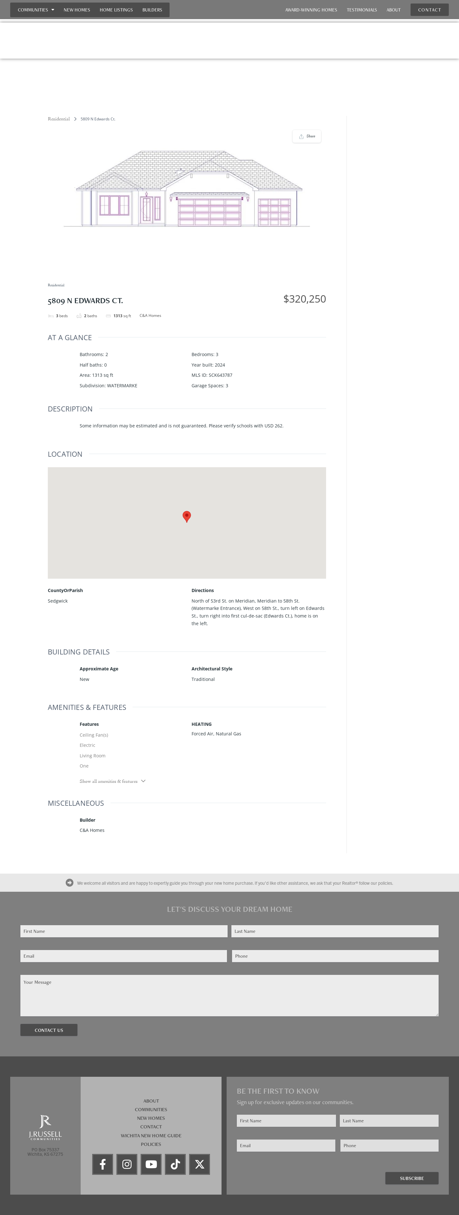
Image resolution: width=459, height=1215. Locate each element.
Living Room (93, 756)
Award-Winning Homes (311, 10)
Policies (151, 1144)
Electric (87, 745)
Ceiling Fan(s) (94, 735)
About (394, 10)
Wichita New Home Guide (151, 1135)
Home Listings (116, 10)
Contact (151, 1126)
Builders (152, 10)
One (84, 766)
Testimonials (362, 10)
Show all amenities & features (113, 781)
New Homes (77, 10)
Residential (59, 119)
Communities (36, 9)
